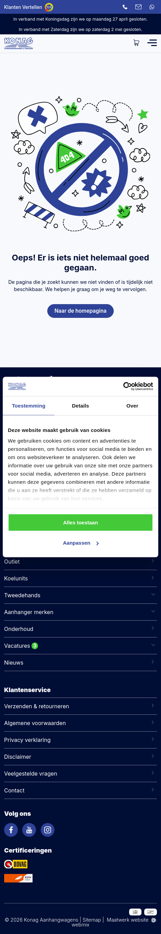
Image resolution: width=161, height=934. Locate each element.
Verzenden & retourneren (36, 706)
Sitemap (92, 920)
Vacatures (17, 645)
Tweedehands (22, 595)
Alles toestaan (80, 522)
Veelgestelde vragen (30, 773)
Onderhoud (18, 628)
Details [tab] (80, 405)
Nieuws (13, 662)
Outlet (12, 561)
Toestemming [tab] (29, 405)
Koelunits (16, 578)
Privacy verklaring (27, 739)
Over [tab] (132, 405)
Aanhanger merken (28, 612)
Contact (14, 790)
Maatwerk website (128, 920)
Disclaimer (17, 756)
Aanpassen (81, 543)
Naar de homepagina (80, 311)
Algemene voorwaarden (35, 723)
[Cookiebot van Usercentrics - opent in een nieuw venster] (123, 386)
